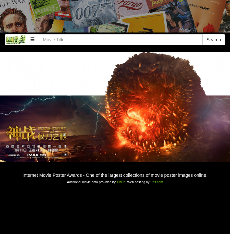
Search (214, 39)
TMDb (121, 182)
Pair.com (156, 182)
